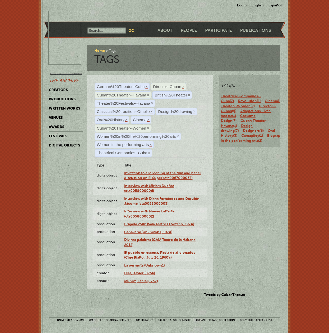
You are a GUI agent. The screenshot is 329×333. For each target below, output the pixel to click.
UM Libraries (144, 320)
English (257, 5)
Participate (218, 30)
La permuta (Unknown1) (144, 265)
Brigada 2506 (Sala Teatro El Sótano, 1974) (159, 224)
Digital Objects (64, 145)
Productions (62, 99)
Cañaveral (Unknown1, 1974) (148, 232)
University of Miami (70, 320)
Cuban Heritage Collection (215, 320)
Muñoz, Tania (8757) (141, 281)
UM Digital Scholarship (174, 320)
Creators (58, 90)
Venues (56, 117)
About (165, 30)
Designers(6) (253, 131)
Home (99, 50)
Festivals (58, 136)
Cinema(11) (274, 101)
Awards (56, 127)
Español (275, 5)
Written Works (64, 108)
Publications (255, 30)
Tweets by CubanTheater (224, 294)
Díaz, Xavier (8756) (139, 273)
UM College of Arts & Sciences (110, 320)
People (189, 30)
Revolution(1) (249, 101)
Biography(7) (278, 135)
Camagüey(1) (252, 135)
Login (242, 5)
